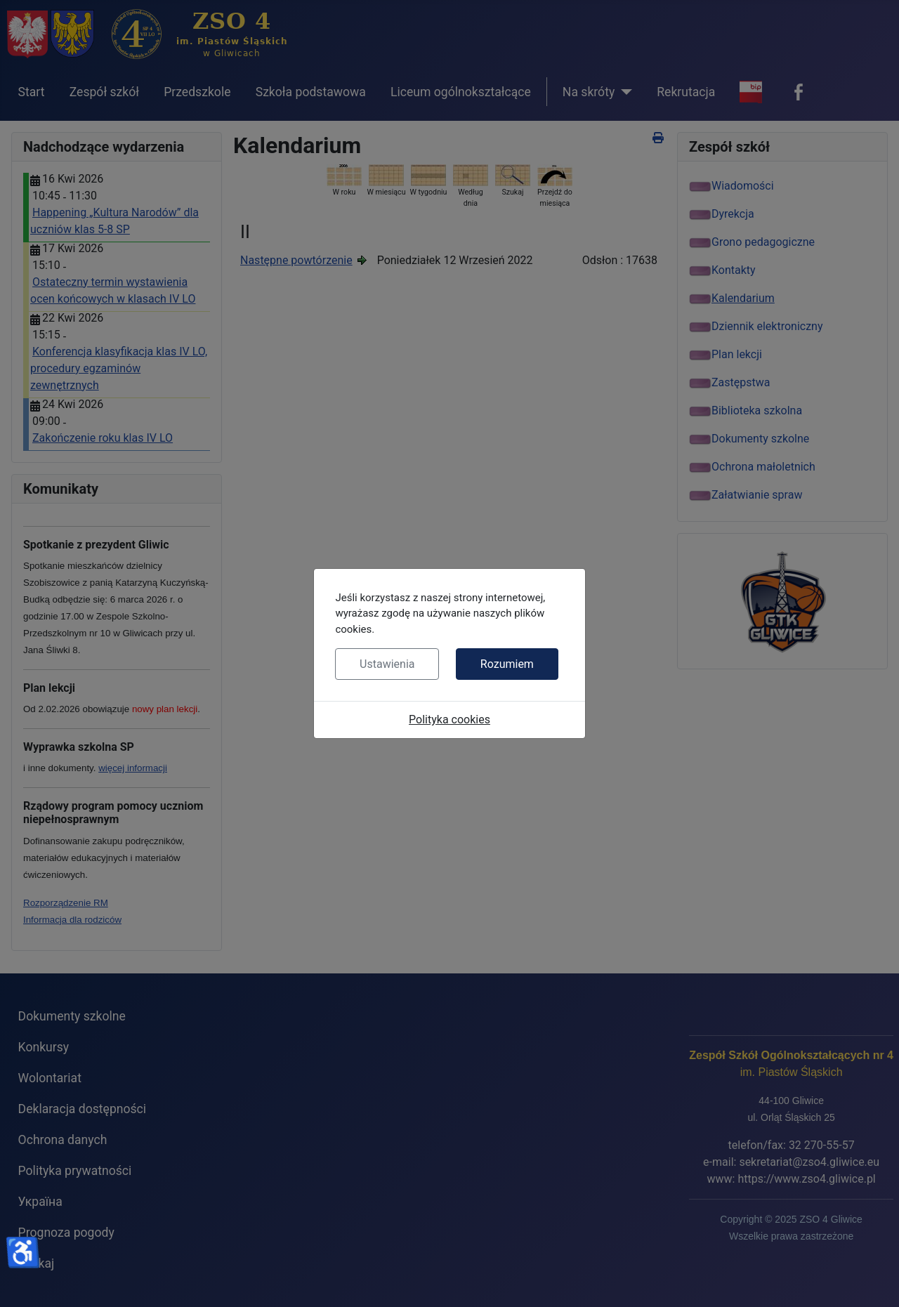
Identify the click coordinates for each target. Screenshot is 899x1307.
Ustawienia (387, 664)
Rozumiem (507, 664)
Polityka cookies (449, 719)
